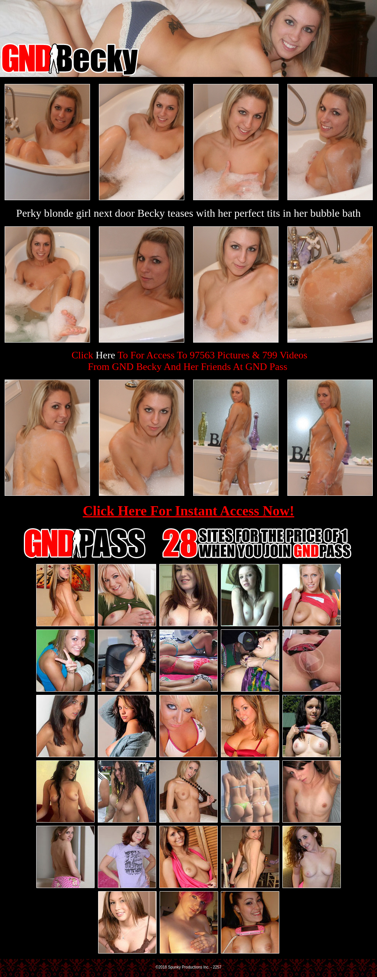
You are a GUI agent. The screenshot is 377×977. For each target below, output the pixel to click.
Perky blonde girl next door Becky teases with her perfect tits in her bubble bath (188, 213)
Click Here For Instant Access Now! (188, 511)
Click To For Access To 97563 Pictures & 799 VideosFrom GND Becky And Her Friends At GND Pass (189, 361)
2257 (217, 967)
